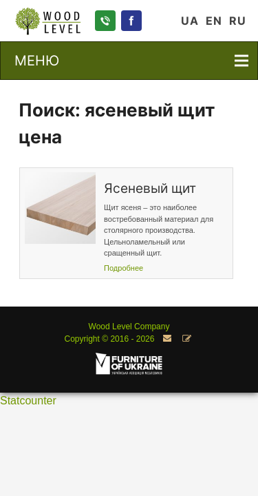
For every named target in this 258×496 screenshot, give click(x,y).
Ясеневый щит (150, 188)
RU (237, 21)
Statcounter (28, 400)
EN (214, 21)
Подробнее (123, 268)
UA (190, 21)
